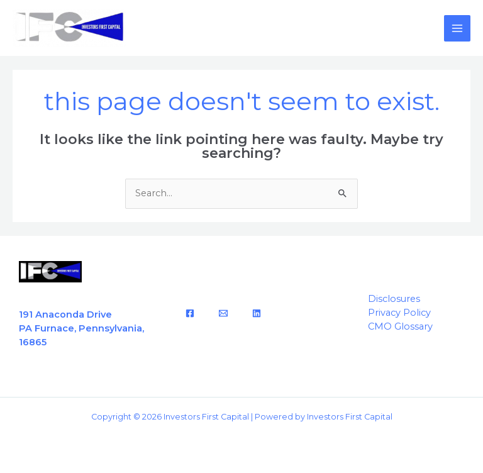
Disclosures (394, 298)
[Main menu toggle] (457, 28)
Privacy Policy (399, 312)
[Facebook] (190, 313)
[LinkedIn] (257, 313)
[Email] (223, 313)
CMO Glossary (400, 326)
